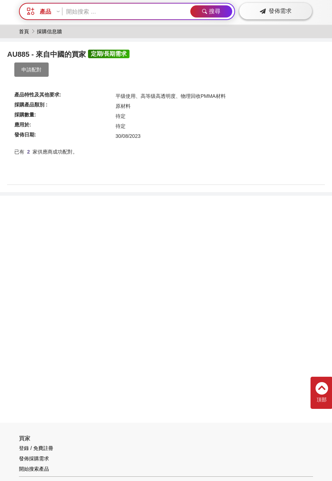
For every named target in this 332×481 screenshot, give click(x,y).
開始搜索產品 (34, 469)
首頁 (24, 31)
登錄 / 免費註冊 (36, 448)
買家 (24, 438)
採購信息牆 (49, 31)
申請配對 (31, 69)
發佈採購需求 (34, 458)
